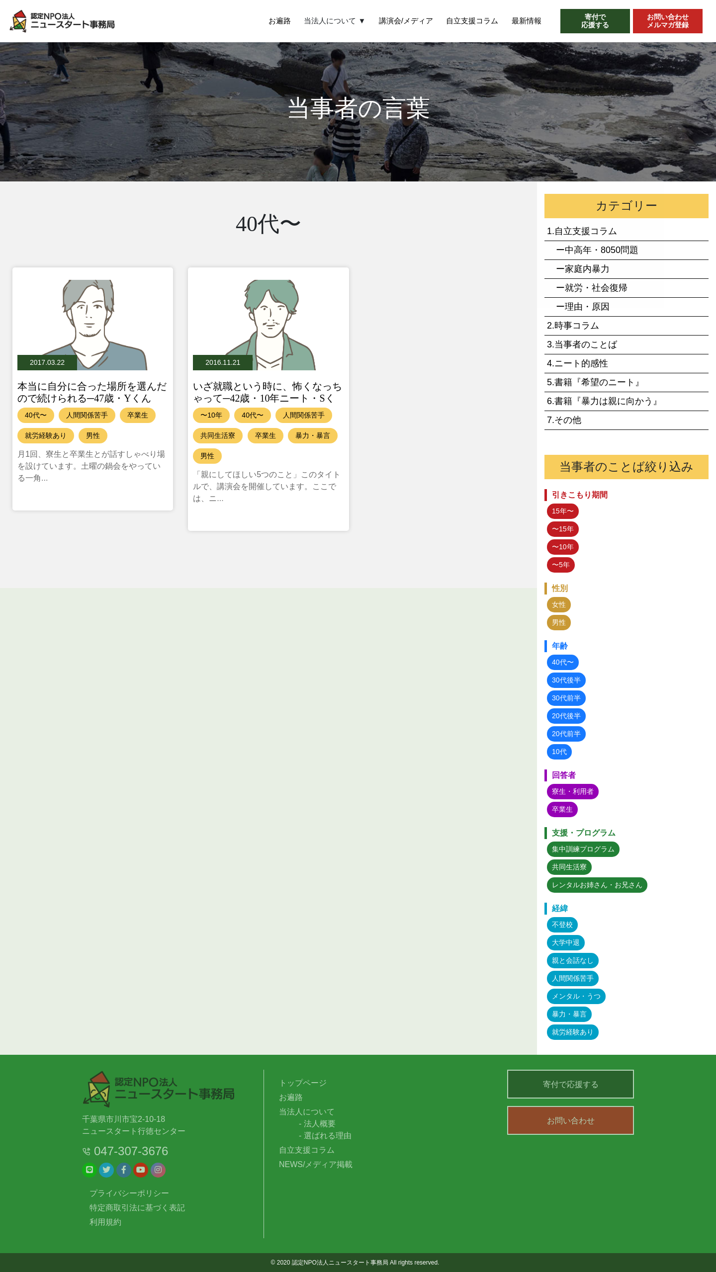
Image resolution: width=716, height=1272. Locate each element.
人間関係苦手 (87, 415)
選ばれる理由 (328, 1135)
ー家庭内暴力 (578, 269)
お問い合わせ (571, 1122)
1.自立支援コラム (582, 231)
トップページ (303, 1083)
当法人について (307, 1111)
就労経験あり (46, 435)
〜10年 (211, 415)
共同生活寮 (217, 435)
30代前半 (566, 698)
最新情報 (526, 20)
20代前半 (566, 734)
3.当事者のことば (582, 344)
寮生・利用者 (573, 791)
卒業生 (137, 415)
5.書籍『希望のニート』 (595, 382)
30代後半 (566, 680)
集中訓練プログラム (583, 849)
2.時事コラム (573, 326)
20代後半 (566, 716)
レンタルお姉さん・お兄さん (597, 885)
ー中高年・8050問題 (592, 250)
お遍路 (279, 20)
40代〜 (36, 415)
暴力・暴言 (312, 435)
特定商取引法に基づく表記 (137, 1207)
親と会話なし (573, 960)
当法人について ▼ (334, 20)
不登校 (562, 925)
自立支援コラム (472, 20)
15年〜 (563, 511)
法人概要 (320, 1123)
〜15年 (563, 529)
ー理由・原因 (578, 307)
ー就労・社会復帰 (587, 288)
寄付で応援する (570, 1085)
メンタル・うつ (576, 996)
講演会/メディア (406, 20)
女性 (559, 604)
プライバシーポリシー (129, 1193)
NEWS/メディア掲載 (316, 1164)
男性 (93, 435)
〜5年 (561, 565)
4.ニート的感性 (577, 363)
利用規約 (105, 1222)
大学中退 (566, 942)
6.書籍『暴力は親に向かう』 (604, 401)
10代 (559, 752)
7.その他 (564, 420)
